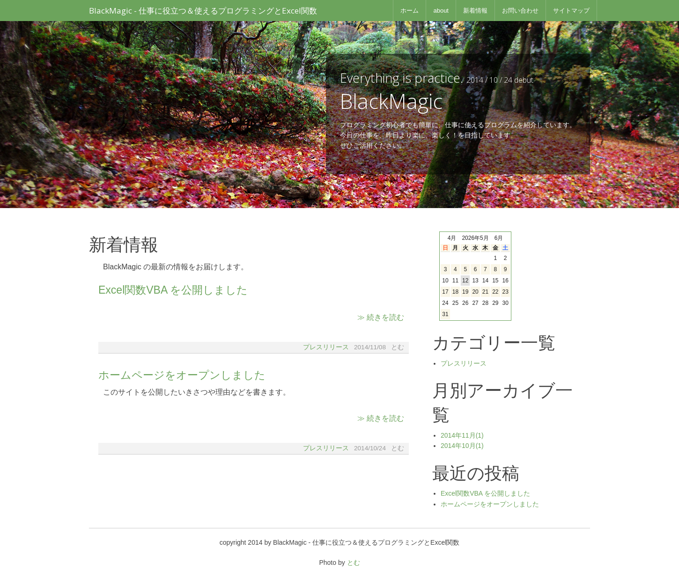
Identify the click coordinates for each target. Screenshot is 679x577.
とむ (353, 562)
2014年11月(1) (462, 435)
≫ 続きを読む (380, 317)
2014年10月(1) (462, 445)
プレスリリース (326, 347)
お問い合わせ (520, 10)
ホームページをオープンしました (182, 375)
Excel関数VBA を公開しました (173, 290)
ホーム (409, 10)
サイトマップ (571, 10)
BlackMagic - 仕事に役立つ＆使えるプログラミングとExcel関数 (203, 10)
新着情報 (475, 10)
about (441, 10)
